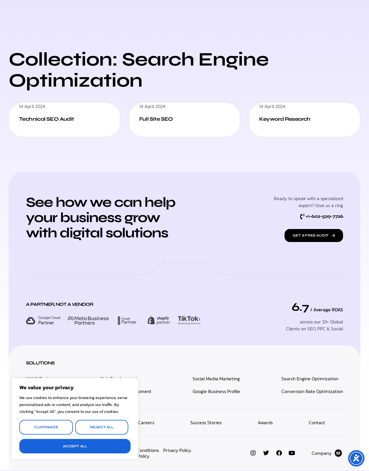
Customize (46, 427)
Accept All (75, 446)
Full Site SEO (157, 118)
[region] (75, 418)
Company (322, 454)
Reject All (102, 427)
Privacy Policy (177, 451)
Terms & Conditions (139, 451)
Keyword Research (288, 118)
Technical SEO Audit (49, 118)
